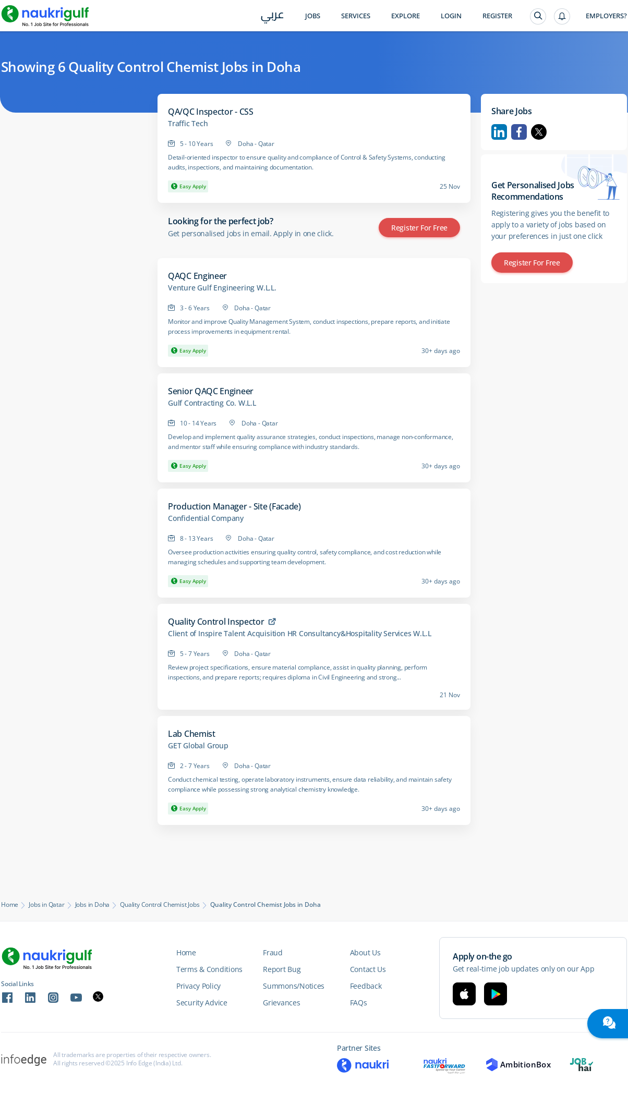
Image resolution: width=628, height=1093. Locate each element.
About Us (365, 952)
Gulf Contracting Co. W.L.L (212, 403)
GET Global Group (198, 745)
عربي (272, 16)
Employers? (606, 15)
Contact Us (368, 969)
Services (355, 15)
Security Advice (201, 1002)
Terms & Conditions (209, 969)
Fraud (273, 952)
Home (9, 904)
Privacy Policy (198, 986)
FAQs (358, 1002)
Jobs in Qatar (46, 904)
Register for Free (419, 228)
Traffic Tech (188, 123)
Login (451, 15)
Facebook (519, 132)
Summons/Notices (293, 986)
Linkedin (499, 132)
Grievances (281, 1002)
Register (497, 15)
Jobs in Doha (92, 904)
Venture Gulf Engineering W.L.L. (222, 288)
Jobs (312, 15)
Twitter (539, 132)
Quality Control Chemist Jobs (159, 904)
